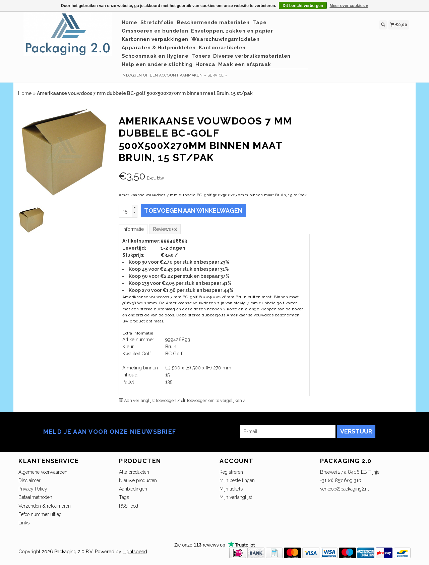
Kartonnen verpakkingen (155, 39)
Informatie (133, 229)
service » (217, 75)
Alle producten (134, 472)
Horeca (205, 64)
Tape (259, 22)
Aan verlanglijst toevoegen (148, 400)
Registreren (231, 472)
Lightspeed (135, 551)
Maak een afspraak (244, 64)
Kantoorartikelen (222, 48)
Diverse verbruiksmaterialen (252, 56)
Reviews (165, 229)
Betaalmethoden (35, 497)
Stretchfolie (157, 22)
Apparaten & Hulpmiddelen (159, 48)
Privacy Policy (32, 489)
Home (129, 22)
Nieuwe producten (138, 480)
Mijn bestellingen (237, 480)
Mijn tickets (231, 489)
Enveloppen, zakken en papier (232, 31)
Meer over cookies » (348, 5)
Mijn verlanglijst (236, 497)
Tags (124, 497)
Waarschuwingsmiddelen (225, 39)
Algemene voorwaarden (42, 472)
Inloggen (132, 75)
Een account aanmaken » (178, 75)
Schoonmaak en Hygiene (155, 56)
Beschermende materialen (213, 22)
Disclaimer (29, 480)
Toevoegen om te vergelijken (212, 400)
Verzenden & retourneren (44, 506)
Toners (200, 56)
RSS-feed (128, 506)
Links (23, 522)
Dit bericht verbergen (303, 5)
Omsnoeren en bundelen (155, 31)
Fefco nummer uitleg (40, 514)
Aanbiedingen (133, 489)
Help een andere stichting (157, 64)
